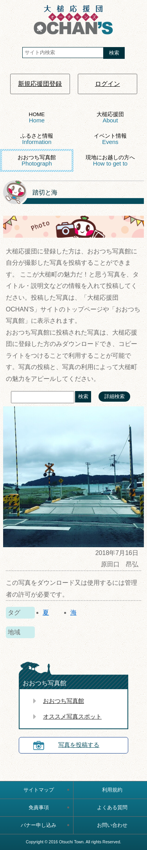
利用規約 (112, 790)
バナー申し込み (38, 825)
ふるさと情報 (36, 139)
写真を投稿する (78, 744)
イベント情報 (110, 139)
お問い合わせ (112, 825)
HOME (37, 117)
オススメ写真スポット (72, 716)
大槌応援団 (110, 117)
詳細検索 (114, 396)
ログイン (107, 83)
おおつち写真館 (37, 161)
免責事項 (39, 807)
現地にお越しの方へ (110, 161)
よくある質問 (112, 807)
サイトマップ (38, 790)
